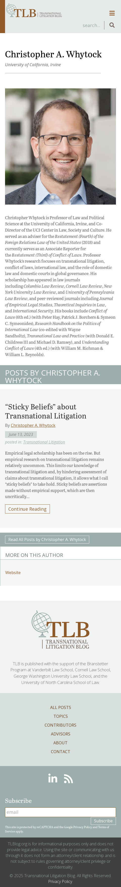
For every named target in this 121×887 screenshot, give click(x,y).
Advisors (60, 734)
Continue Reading (27, 509)
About (60, 743)
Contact (60, 751)
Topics (60, 716)
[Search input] (62, 25)
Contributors (60, 725)
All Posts (60, 707)
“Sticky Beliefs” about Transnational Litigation (45, 411)
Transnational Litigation (44, 442)
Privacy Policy (82, 827)
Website (13, 572)
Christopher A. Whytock (33, 425)
